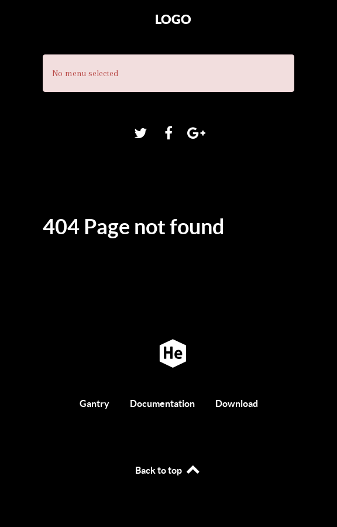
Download (236, 403)
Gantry (94, 403)
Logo (173, 19)
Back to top (168, 470)
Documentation (162, 403)
